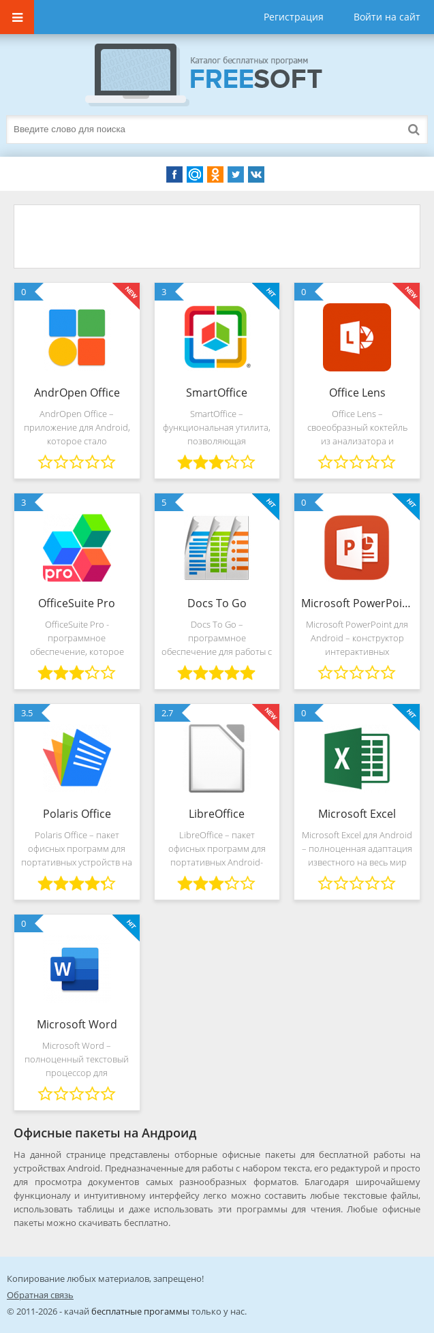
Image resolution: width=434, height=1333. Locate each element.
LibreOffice (217, 813)
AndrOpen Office (77, 392)
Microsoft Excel (357, 813)
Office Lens (357, 392)
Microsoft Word (77, 1024)
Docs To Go (217, 603)
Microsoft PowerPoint (357, 603)
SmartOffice (216, 392)
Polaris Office (77, 813)
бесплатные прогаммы (140, 1311)
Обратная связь (40, 1295)
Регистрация (294, 16)
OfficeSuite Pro (76, 603)
